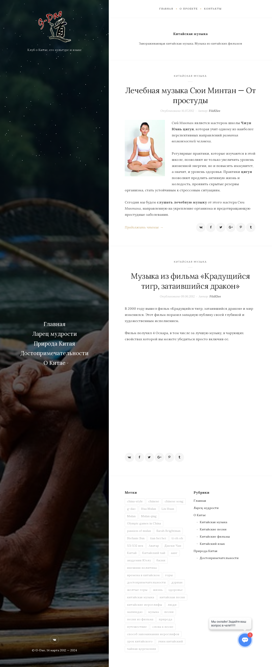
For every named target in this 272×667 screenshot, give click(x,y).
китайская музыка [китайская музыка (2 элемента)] (140, 597)
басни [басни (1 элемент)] (160, 560)
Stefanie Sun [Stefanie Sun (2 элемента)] (135, 538)
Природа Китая (54, 343)
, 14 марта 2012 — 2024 (61, 650)
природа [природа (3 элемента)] (165, 619)
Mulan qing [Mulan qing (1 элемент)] (149, 516)
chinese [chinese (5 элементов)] (153, 501)
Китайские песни (213, 529)
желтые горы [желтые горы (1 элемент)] (137, 590)
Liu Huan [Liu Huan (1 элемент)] (168, 509)
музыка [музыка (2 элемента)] (153, 612)
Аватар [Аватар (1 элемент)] (154, 546)
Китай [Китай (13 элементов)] (132, 553)
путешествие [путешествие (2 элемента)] (137, 627)
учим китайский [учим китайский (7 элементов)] (170, 641)
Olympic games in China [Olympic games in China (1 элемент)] (144, 523)
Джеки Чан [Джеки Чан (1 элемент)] (172, 546)
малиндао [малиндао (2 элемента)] (135, 612)
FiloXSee (214, 111)
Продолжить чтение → (144, 227)
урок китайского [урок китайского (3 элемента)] (140, 641)
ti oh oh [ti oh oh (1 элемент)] (177, 538)
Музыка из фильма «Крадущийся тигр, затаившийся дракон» (190, 281)
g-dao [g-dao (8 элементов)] (131, 509)
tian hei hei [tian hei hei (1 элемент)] (158, 538)
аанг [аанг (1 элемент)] (174, 553)
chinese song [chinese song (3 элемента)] (174, 501)
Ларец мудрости (54, 333)
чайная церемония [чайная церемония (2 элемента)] (141, 649)
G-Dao (40, 650)
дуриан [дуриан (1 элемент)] (177, 582)
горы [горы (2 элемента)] (169, 575)
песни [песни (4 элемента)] (169, 612)
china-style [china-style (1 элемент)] (135, 501)
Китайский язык (212, 544)
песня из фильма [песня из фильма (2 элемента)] (140, 619)
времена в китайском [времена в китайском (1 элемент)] (143, 575)
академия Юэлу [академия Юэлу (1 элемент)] (139, 560)
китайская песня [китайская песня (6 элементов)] (172, 597)
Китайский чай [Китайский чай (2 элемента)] (153, 553)
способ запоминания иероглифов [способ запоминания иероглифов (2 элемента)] (153, 634)
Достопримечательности (54, 353)
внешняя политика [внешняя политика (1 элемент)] (142, 568)
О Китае (54, 362)
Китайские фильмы (215, 536)
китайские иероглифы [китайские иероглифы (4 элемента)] (144, 605)
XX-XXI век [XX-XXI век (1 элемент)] (135, 546)
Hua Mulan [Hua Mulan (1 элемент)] (148, 509)
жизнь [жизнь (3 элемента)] (158, 590)
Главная (54, 324)
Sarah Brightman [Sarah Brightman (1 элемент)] (168, 531)
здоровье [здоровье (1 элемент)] (175, 590)
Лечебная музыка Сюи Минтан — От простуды (190, 95)
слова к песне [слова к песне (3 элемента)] (162, 627)
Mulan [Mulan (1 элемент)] (131, 516)
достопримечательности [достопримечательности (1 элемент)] (146, 582)
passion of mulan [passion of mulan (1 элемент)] (139, 531)
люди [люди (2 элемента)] (172, 605)
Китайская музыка (190, 76)
